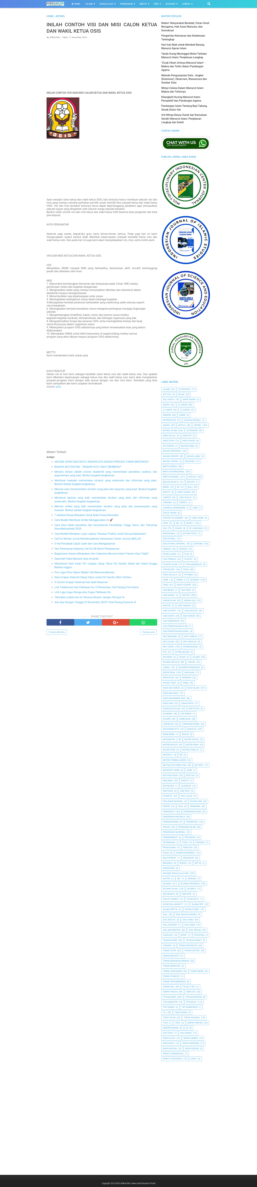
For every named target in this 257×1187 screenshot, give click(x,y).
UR (187, 1028)
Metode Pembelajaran (174, 760)
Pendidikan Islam (192, 811)
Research (168, 863)
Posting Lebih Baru (57, 632)
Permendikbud (170, 837)
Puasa (166, 853)
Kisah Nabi (168, 703)
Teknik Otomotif (171, 976)
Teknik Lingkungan (172, 971)
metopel (199, 765)
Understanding (171, 1028)
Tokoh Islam (169, 1017)
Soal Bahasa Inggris (186, 914)
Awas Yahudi (188, 441)
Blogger (170, 4)
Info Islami (168, 642)
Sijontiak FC (193, 899)
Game (165, 580)
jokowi (191, 662)
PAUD (180, 806)
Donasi (178, 528)
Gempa (179, 580)
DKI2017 (190, 523)
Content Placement (173, 518)
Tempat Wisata (170, 992)
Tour (165, 1023)
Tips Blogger (169, 997)
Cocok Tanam (170, 513)
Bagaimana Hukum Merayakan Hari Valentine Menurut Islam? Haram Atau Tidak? (101, 553)
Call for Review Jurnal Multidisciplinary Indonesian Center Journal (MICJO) (97, 538)
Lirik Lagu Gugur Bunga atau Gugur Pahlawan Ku (82, 592)
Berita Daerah (170, 466)
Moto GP (190, 775)
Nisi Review (168, 786)
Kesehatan (168, 677)
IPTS (165, 652)
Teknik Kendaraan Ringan (176, 961)
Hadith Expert (184, 585)
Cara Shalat (185, 497)
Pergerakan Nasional (174, 832)
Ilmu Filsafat (169, 610)
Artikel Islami (170, 430)
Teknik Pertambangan (174, 981)
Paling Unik (196, 801)
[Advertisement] (102, 65)
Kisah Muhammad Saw (174, 698)
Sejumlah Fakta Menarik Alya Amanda (76, 558)
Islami (89, 4)
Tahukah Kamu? (194, 940)
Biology (191, 482)
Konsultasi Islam (171, 708)
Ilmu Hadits (169, 616)
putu (58, 386)
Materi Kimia (192, 745)
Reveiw (183, 863)
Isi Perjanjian (182, 652)
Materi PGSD (169, 750)
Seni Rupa (187, 894)
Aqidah (166, 425)
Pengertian (192, 822)
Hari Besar (168, 590)
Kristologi (193, 708)
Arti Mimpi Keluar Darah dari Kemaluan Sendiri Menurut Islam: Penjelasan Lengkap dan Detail (184, 118)
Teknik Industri (170, 956)
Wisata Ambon (190, 1038)
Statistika (199, 935)
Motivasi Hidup (170, 775)
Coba (195, 508)
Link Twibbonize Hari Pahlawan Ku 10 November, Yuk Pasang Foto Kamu (96, 587)
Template (191, 992)
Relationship (169, 858)
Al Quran (167, 410)
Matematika (169, 739)
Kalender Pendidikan (189, 667)
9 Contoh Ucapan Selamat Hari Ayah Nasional (81, 582)
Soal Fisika (188, 920)
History (186, 595)
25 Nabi (166, 389)
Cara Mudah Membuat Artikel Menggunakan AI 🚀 (83, 520)
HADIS (165, 585)
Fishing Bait (169, 569)
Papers (166, 806)
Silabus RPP (197, 904)
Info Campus (190, 636)
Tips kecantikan (193, 997)
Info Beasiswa (170, 636)
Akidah (166, 405)
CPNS (165, 523)
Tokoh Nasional (192, 1017)
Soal (165, 914)
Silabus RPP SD (170, 909)
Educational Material (174, 544)
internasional (190, 647)
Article (182, 425)
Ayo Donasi (168, 446)
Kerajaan (189, 672)
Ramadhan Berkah (185, 853)
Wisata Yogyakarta (172, 1059)
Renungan (188, 858)
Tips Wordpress (190, 1007)
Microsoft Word (171, 770)
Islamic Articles (171, 662)
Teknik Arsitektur (188, 945)
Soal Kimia (189, 925)
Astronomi (192, 430)
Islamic (196, 657)
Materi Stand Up (190, 750)
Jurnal (186, 4)
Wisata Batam (170, 1048)
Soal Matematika (171, 930)
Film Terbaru (169, 559)
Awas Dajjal (169, 435)
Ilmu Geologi (191, 610)
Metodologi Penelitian (174, 765)
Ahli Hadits (168, 399)
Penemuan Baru (171, 822)
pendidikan (168, 811)
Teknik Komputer (171, 966)
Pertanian (189, 837)
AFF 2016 (167, 394)
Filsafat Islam (170, 564)
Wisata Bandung (190, 1043)
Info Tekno (168, 647)
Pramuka (200, 842)
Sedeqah (192, 878)
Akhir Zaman (189, 399)
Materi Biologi (170, 745)
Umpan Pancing (195, 1023)
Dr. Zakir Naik (196, 528)
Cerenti (183, 502)
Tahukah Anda (170, 940)
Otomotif (167, 796)
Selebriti (191, 889)
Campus (167, 497)
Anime (182, 415)
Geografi (194, 580)
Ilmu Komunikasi (171, 621)
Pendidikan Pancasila (174, 817)
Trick (177, 1023)
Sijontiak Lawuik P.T (173, 904)
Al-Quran (185, 410)
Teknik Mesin (197, 971)
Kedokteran (169, 672)
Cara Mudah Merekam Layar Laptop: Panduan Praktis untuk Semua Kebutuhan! (100, 533)
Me (181, 755)
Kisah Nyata (187, 703)
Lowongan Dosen (190, 724)
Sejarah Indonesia (190, 883)
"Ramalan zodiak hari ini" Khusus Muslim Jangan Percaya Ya (89, 597)
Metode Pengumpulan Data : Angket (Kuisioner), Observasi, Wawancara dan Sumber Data (184, 79)
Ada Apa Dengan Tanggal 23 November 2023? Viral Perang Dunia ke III (95, 602)
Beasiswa (190, 461)
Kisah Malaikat (170, 693)
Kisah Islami (193, 688)
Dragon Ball (169, 533)
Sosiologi (168, 935)
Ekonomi (198, 544)
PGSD (184, 842)
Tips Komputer (170, 1002)
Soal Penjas (194, 930)
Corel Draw (198, 518)
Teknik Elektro (192, 950)
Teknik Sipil (169, 987)
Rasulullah (106, 4)
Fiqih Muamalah (194, 564)
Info (156, 4)
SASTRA (166, 878)
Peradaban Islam (187, 827)
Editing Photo (190, 533)
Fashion (183, 549)
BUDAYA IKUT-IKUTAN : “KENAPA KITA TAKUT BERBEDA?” (88, 466)
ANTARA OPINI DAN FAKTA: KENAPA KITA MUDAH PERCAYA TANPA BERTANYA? (101, 461)
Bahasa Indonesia (172, 451)
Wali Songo (186, 1033)
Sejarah (167, 883)
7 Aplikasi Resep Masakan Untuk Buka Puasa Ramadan (86, 515)
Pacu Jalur (186, 796)
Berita (143, 4)
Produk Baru (169, 847)
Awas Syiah (168, 441)
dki (177, 523)
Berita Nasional (171, 477)
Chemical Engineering (174, 508)
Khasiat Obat (169, 683)
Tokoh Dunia (180, 1012)
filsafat (188, 559)
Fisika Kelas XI (170, 575)
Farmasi (167, 549)
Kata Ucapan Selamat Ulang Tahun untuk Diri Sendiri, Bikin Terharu (92, 577)
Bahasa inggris (170, 456)
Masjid (185, 734)
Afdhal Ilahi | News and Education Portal (137, 1183)
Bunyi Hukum (183, 492)
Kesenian (186, 677)
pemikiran (195, 806)
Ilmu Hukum (189, 616)
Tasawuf (167, 945)
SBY (179, 878)
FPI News (188, 575)
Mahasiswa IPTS (171, 729)
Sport (184, 935)
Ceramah (167, 502)
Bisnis (166, 487)
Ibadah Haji (190, 600)
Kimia (185, 683)
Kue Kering (185, 714)
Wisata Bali (168, 1043)
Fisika (186, 569)
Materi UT (168, 755)
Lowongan (168, 724)
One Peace (168, 791)
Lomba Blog (185, 719)
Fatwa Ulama (169, 554)
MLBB (189, 770)
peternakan (169, 842)
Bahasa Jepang (170, 461)
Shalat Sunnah (170, 899)
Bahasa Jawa (193, 456)
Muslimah (168, 780)
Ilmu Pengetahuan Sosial (176, 631)
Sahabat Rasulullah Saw (176, 873)
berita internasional (174, 472)
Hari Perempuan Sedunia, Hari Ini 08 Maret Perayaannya (86, 548)
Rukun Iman (169, 868)
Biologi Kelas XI (171, 482)
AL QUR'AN (183, 405)
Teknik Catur (169, 950)
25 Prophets (184, 389)
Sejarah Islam (170, 889)
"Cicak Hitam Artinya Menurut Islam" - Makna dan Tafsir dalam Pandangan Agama (183, 66)
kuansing (167, 714)
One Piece (185, 791)
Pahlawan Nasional (173, 801)
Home (75, 4)
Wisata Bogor (192, 1048)
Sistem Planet (192, 909)
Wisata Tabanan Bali (173, 1053)
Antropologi (169, 420)
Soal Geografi (170, 925)
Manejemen (169, 734)
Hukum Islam (169, 600)
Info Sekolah (190, 642)
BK (178, 487)
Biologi (192, 477)
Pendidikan (126, 4)
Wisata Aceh (169, 1038)
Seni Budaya (169, 894)
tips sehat (191, 1002)
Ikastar (167, 605)
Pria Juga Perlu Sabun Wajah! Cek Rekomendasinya (84, 572)
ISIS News (167, 657)
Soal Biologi (169, 920)
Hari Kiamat (169, 595)
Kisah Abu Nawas (171, 688)
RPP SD (198, 863)
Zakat (194, 1059)
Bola (190, 487)
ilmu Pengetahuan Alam (175, 626)
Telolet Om (188, 987)
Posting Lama (148, 632)
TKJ (164, 1012)
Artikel (197, 425)
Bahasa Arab (187, 446)
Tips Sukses (169, 1007)
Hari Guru (186, 590)
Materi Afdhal (191, 739)
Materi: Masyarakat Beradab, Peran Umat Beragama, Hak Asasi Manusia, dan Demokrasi (185, 26)
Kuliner (167, 719)
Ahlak (181, 394)
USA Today (168, 1033)
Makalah (191, 729)
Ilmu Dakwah (184, 605)
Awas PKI (187, 435)
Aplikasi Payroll (192, 420)
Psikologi (188, 847)
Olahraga (186, 786)
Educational (169, 538)
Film (186, 554)
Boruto (166, 492)
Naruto (185, 780)
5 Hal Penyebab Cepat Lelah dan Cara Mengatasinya (84, 543)
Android (167, 415)
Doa (165, 528)
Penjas (166, 827)
